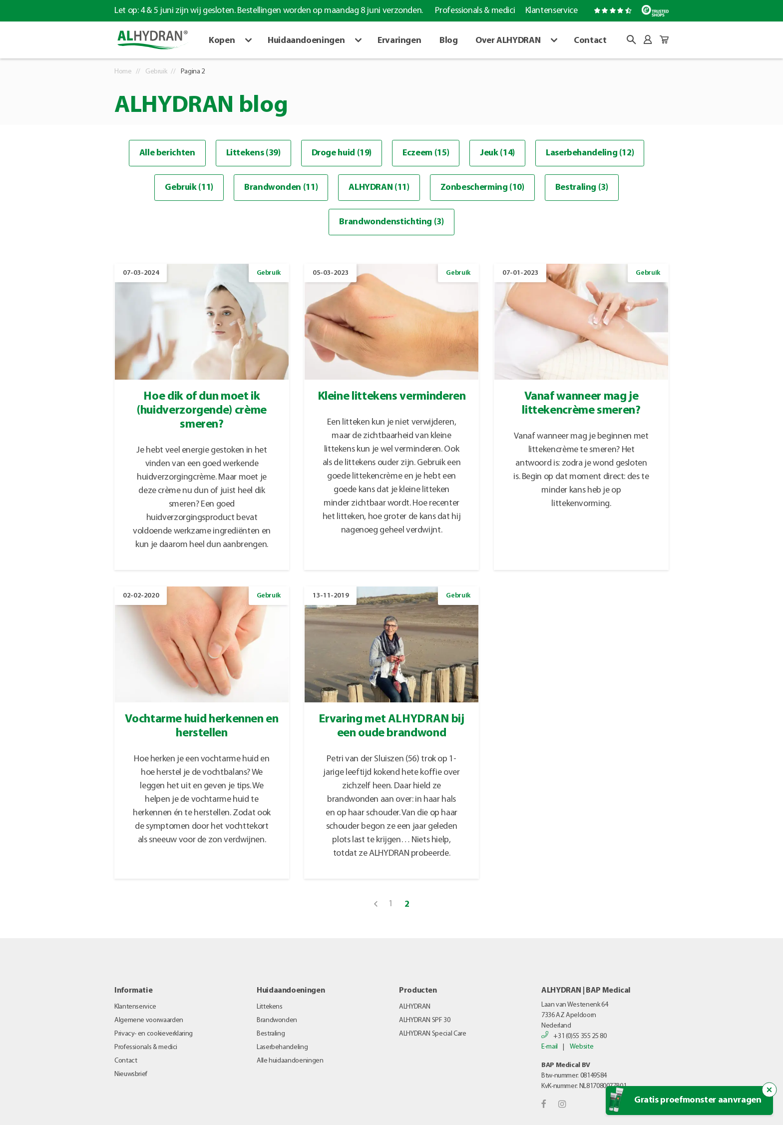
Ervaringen (399, 40)
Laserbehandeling (282, 1047)
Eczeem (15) (425, 153)
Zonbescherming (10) (482, 187)
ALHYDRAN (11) (379, 187)
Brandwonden (277, 1020)
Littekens (270, 1007)
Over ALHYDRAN (507, 40)
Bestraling (271, 1034)
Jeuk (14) (497, 153)
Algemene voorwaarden (148, 1020)
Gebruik (156, 71)
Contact (590, 40)
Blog (448, 40)
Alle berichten (167, 153)
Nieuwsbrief (130, 1074)
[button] (631, 39)
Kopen (222, 40)
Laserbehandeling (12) (590, 153)
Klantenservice (551, 10)
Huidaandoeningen (306, 40)
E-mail (549, 1047)
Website (581, 1047)
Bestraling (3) (581, 187)
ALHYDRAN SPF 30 (424, 1020)
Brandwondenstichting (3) (391, 222)
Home (123, 71)
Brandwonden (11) (281, 187)
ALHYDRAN (414, 1007)
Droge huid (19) (342, 153)
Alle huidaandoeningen (290, 1061)
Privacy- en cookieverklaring (153, 1034)
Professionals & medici (475, 10)
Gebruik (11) (189, 187)
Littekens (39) (253, 153)
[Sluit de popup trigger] (769, 1090)
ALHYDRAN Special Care (432, 1034)
